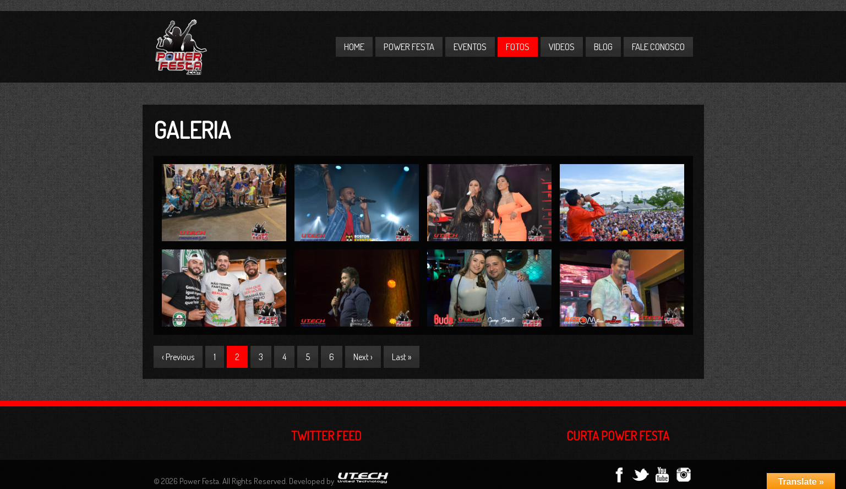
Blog (603, 46)
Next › (363, 356)
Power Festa (409, 46)
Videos (562, 46)
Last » (401, 356)
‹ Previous (178, 356)
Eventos (470, 46)
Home (354, 46)
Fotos (518, 46)
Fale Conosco (658, 46)
